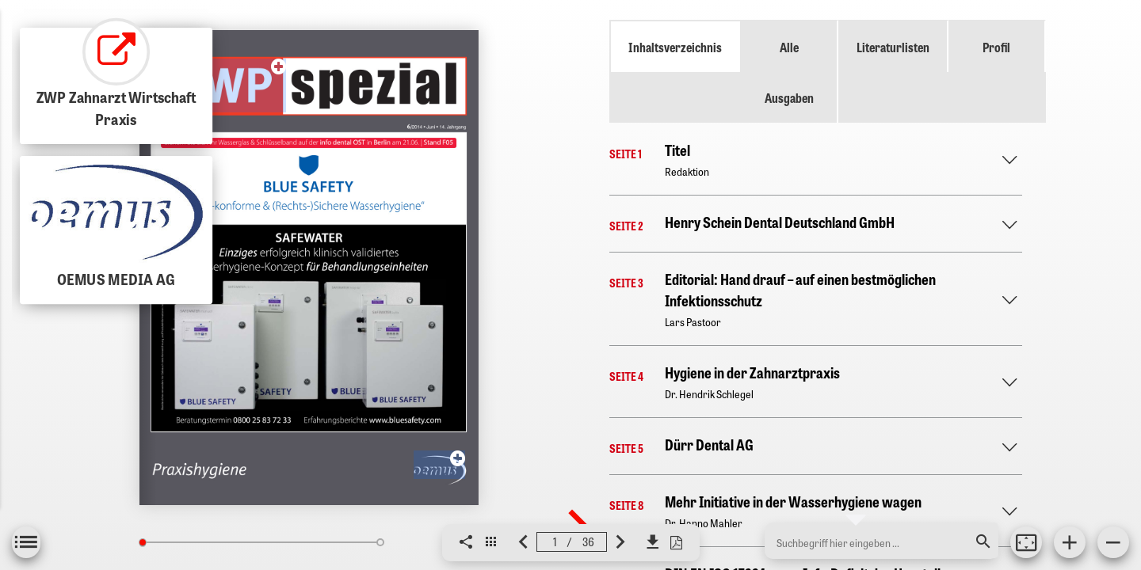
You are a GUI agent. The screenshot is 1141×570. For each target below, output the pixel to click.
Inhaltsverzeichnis (675, 46)
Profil (996, 46)
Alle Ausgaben (789, 72)
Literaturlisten (893, 46)
